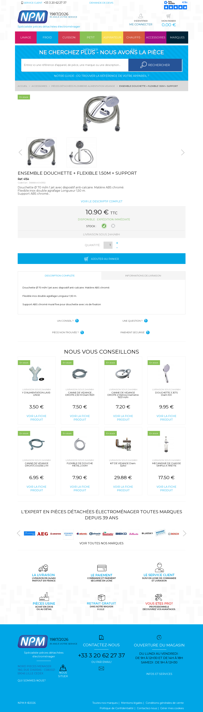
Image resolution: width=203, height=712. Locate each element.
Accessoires (155, 37)
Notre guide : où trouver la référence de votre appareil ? (101, 76)
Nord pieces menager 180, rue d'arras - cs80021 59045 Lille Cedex (36, 670)
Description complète (60, 275)
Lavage (25, 37)
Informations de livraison (143, 275)
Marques (177, 37)
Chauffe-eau (133, 40)
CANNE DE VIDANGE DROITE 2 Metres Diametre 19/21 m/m (123, 395)
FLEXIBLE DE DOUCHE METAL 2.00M (80, 464)
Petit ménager (90, 40)
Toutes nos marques (105, 702)
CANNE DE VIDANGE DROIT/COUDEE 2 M (36, 464)
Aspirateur (112, 37)
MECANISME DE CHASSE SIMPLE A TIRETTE (166, 464)
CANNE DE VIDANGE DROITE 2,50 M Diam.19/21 (79, 393)
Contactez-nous (147, 708)
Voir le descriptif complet (101, 201)
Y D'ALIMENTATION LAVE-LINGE (36, 393)
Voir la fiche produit (36, 417)
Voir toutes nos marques (101, 543)
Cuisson (69, 37)
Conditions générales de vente (165, 702)
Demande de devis (101, 2)
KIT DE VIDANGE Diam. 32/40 (123, 464)
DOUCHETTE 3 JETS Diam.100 (166, 393)
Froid (47, 37)
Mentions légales (131, 702)
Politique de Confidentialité (117, 708)
